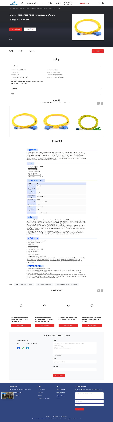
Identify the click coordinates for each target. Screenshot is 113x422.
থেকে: (54, 358)
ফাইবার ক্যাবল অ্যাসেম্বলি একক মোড (24, 284)
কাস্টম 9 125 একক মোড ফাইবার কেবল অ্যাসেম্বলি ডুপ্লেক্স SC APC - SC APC (92, 319)
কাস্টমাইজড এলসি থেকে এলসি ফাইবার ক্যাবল (66, 284)
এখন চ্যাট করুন (16, 29)
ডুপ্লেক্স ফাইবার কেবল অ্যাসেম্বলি (44, 284)
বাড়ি (10, 8)
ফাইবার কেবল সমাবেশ (21, 8)
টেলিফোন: (55, 366)
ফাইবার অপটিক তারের (60, 395)
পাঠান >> (79, 409)
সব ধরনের (58, 398)
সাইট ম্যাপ (48, 416)
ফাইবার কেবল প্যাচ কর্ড (60, 392)
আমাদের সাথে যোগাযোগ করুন (43, 398)
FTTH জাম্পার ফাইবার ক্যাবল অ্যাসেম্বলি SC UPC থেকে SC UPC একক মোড (19, 319)
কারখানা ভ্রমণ (40, 392)
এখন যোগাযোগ (59, 375)
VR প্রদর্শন (58, 3)
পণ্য (14, 8)
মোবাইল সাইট (55, 416)
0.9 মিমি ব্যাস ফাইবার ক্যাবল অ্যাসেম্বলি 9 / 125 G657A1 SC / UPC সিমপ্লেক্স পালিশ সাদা (44, 319)
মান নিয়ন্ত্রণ (40, 395)
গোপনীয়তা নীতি (64, 416)
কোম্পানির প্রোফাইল (41, 389)
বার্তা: (54, 340)
